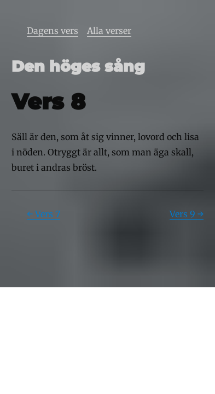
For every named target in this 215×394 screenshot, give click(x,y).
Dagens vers (52, 30)
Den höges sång (78, 66)
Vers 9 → (187, 213)
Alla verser (109, 30)
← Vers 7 (43, 213)
